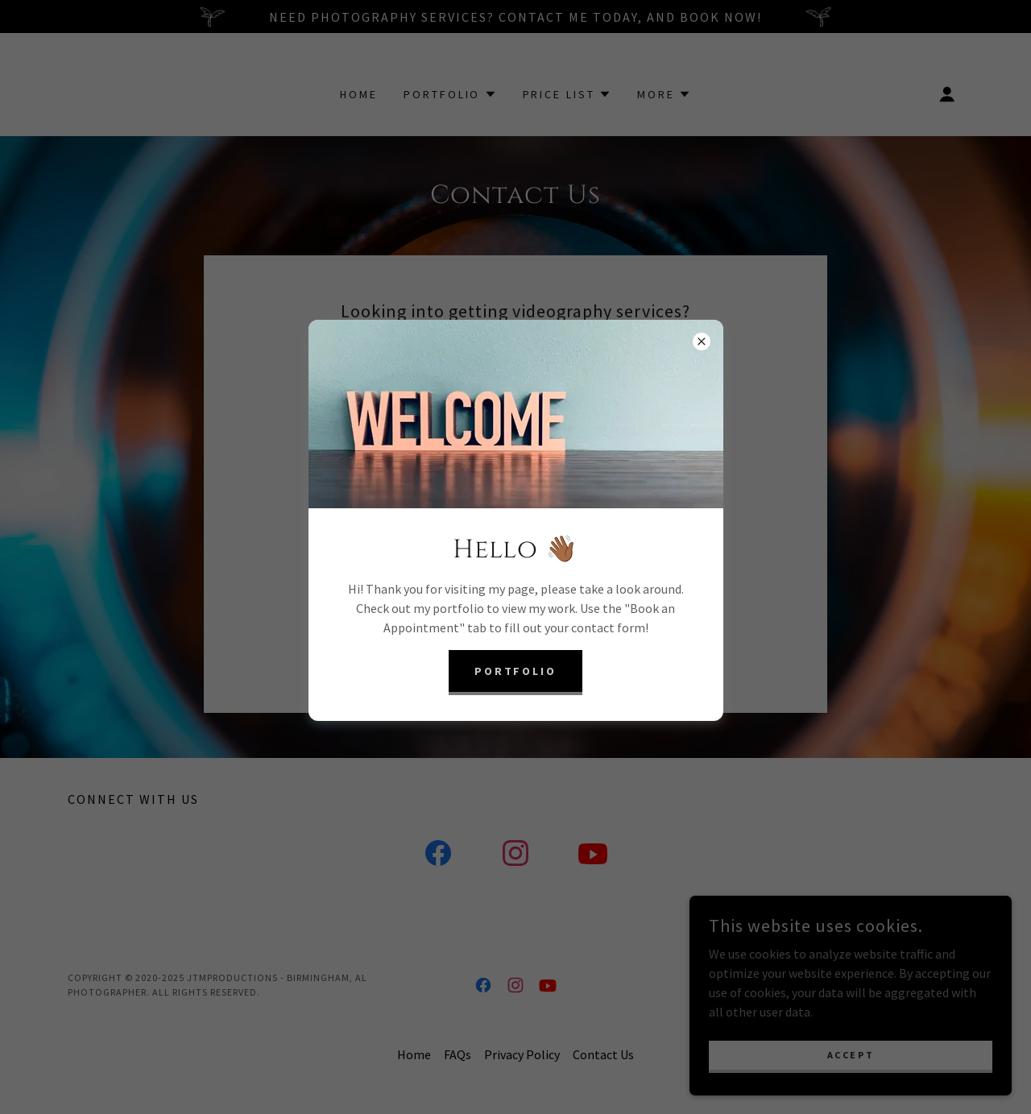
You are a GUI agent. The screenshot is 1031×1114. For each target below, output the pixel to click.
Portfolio (515, 671)
